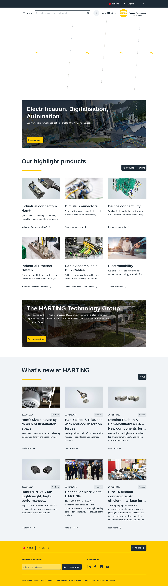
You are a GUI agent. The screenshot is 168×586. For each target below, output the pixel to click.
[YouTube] (107, 566)
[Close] (143, 4)
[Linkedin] (89, 566)
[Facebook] (95, 566)
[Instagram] (101, 566)
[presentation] (129, 4)
